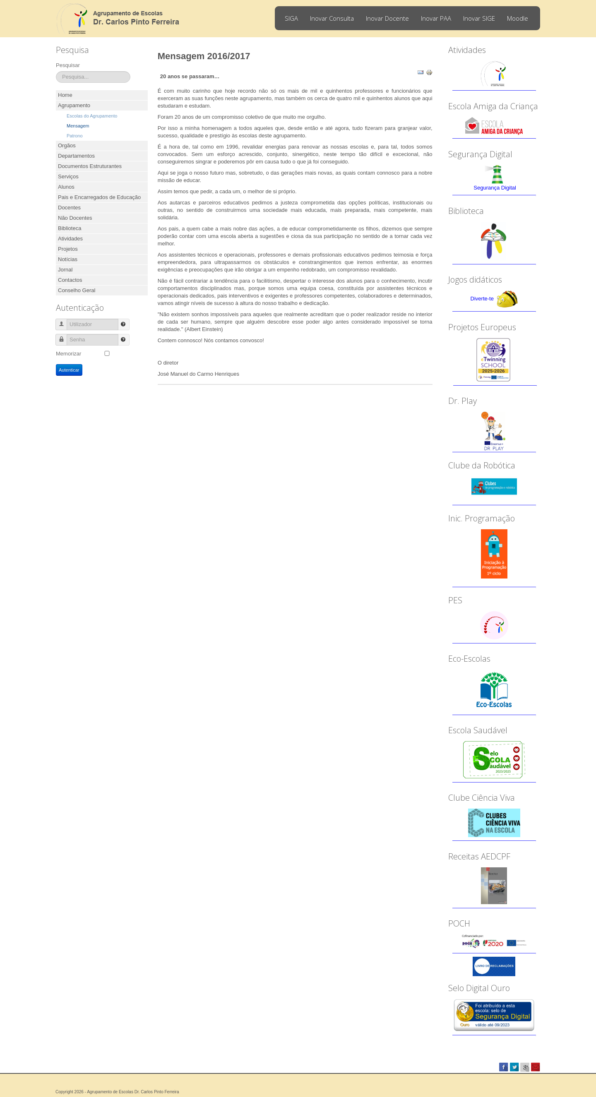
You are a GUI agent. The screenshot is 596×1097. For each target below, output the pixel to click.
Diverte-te (482, 298)
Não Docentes (75, 218)
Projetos (68, 249)
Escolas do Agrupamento (92, 115)
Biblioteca (69, 228)
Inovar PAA (436, 18)
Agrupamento (74, 105)
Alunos (66, 187)
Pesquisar (68, 65)
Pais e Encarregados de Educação (99, 197)
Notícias (67, 259)
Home (65, 95)
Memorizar (68, 353)
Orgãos (67, 145)
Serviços (68, 176)
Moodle (517, 18)
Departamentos (76, 156)
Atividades (70, 238)
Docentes (69, 207)
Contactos (70, 280)
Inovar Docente (387, 18)
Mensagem (78, 125)
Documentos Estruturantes (90, 166)
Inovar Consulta (332, 18)
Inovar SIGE (479, 18)
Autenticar (69, 369)
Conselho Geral (76, 290)
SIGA (291, 18)
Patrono (75, 135)
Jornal (65, 269)
